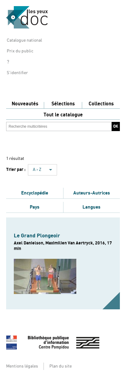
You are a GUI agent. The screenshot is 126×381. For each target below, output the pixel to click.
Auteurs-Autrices (91, 192)
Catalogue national (24, 40)
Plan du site (60, 366)
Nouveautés (25, 104)
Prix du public (20, 51)
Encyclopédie (34, 192)
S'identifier (17, 73)
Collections (101, 104)
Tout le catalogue (63, 115)
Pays (35, 207)
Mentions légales (22, 366)
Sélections (63, 104)
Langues (91, 207)
